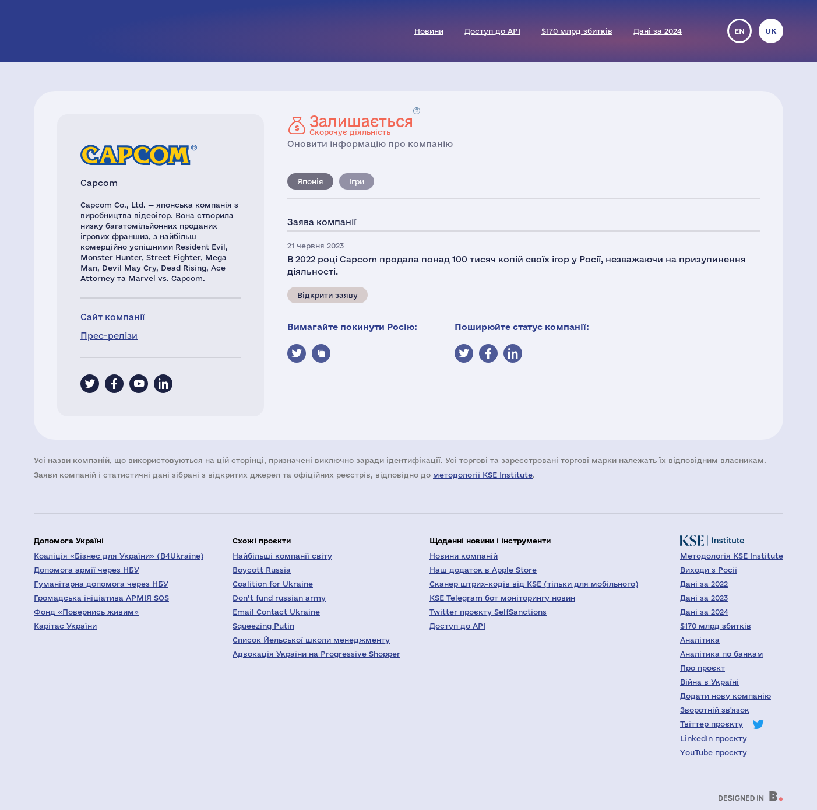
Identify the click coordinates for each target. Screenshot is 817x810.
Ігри (356, 181)
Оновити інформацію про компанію (370, 144)
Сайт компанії (112, 317)
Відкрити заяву (327, 295)
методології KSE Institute (483, 475)
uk (771, 31)
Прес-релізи (109, 336)
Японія (310, 181)
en (739, 31)
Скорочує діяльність (361, 124)
